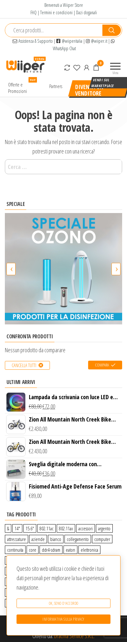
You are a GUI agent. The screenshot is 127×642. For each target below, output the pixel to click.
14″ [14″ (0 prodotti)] (17, 528)
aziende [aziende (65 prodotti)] (38, 539)
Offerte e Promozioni (22, 86)
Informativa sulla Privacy (63, 619)
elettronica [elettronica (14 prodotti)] (89, 549)
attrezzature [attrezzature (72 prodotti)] (16, 539)
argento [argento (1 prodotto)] (104, 528)
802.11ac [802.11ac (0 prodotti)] (46, 528)
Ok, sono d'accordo (63, 603)
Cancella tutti (24, 365)
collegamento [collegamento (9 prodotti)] (78, 539)
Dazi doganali (86, 12)
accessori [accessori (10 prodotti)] (85, 528)
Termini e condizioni (56, 12)
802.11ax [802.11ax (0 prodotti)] (66, 528)
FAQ (33, 12)
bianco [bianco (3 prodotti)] (55, 539)
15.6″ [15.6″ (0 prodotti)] (30, 528)
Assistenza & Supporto (33, 41)
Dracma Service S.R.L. (74, 636)
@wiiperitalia (69, 41)
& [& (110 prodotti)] (8, 528)
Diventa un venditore (89, 89)
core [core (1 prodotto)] (32, 549)
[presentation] (11, 269)
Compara (102, 365)
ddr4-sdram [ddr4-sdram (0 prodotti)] (51, 549)
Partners (55, 86)
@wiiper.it (96, 41)
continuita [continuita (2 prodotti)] (15, 549)
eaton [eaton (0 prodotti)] (70, 549)
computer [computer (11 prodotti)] (102, 539)
